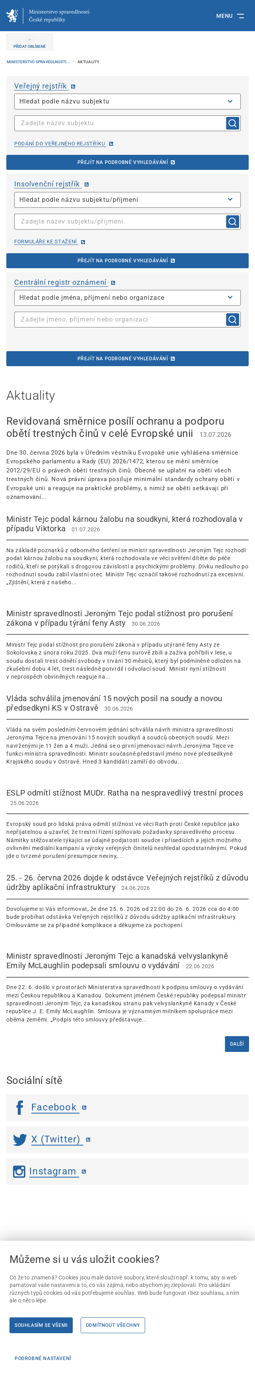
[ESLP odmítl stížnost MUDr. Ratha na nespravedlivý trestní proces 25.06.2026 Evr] (127, 824)
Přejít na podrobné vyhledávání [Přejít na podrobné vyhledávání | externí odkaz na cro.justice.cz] (122, 358)
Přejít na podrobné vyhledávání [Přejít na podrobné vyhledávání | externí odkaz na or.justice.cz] (122, 162)
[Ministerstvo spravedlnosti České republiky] (47, 16)
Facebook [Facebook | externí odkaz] (46, 1107)
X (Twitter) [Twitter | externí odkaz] (48, 1139)
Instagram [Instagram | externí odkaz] (46, 1171)
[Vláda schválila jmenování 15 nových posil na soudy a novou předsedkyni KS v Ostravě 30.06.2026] (127, 730)
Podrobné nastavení (43, 1358)
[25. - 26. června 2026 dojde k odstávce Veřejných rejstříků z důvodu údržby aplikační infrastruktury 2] (127, 901)
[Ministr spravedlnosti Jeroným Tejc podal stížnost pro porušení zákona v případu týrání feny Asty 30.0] (127, 645)
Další (237, 1044)
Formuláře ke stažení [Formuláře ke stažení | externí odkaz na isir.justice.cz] (46, 242)
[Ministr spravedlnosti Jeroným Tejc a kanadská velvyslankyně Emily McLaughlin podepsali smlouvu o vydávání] (127, 987)
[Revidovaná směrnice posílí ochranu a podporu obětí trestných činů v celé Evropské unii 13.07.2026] (127, 458)
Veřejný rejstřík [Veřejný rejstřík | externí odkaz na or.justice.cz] (41, 86)
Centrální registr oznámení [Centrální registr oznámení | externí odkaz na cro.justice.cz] (61, 282)
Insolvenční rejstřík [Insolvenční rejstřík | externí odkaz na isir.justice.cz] (48, 184)
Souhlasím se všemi (41, 1325)
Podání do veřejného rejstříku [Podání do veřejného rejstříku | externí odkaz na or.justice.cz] (60, 144)
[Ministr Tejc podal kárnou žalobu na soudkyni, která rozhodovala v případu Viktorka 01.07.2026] (127, 550)
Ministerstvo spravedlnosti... (39, 62)
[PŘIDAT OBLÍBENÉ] (29, 42)
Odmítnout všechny (113, 1325)
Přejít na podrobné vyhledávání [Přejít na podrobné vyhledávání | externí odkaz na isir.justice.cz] (122, 260)
